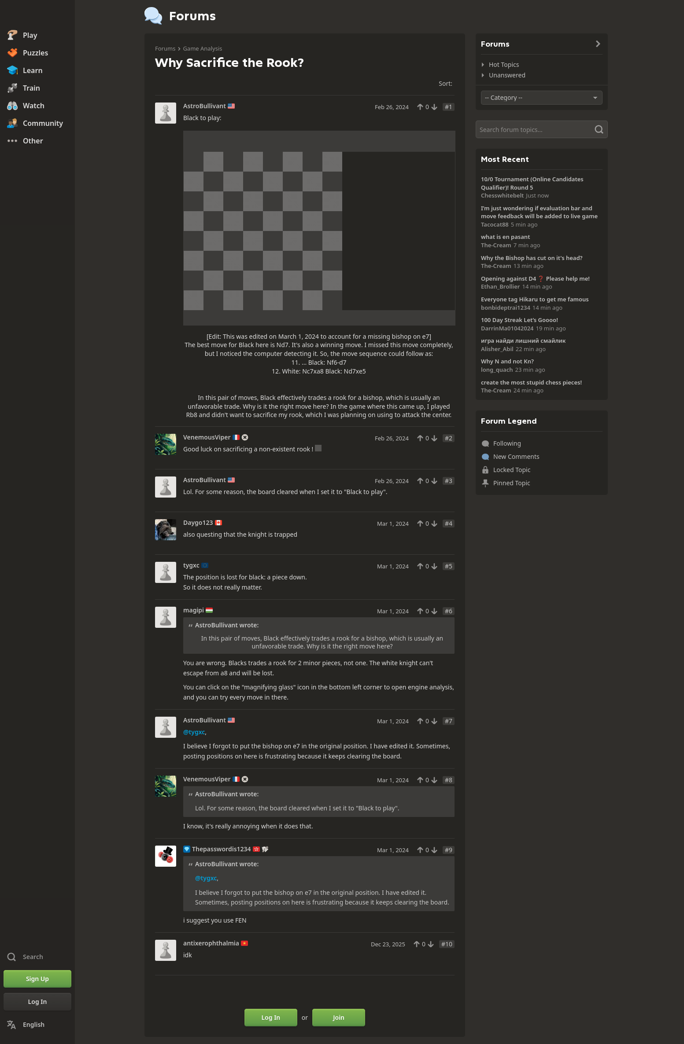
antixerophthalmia (211, 943)
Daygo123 (198, 522)
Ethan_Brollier (500, 286)
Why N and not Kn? (507, 361)
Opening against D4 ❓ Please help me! (535, 278)
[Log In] (37, 1002)
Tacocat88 (495, 224)
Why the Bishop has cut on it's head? (532, 258)
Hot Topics (504, 64)
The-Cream (496, 245)
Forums (165, 48)
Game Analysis (202, 48)
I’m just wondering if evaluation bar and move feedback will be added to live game (539, 212)
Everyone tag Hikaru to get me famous (535, 299)
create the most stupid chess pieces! (531, 382)
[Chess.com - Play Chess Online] (37, 15)
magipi (193, 610)
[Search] (542, 129)
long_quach (497, 370)
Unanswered (507, 75)
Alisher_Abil (497, 349)
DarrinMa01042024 (507, 328)
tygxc (191, 565)
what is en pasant (505, 237)
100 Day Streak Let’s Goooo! (519, 320)
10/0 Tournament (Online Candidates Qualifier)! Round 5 (532, 183)
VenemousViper (207, 437)
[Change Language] (37, 1024)
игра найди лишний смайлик (523, 340)
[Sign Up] (37, 979)
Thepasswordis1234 (221, 849)
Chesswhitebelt (502, 195)
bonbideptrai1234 (505, 307)
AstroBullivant (204, 106)
